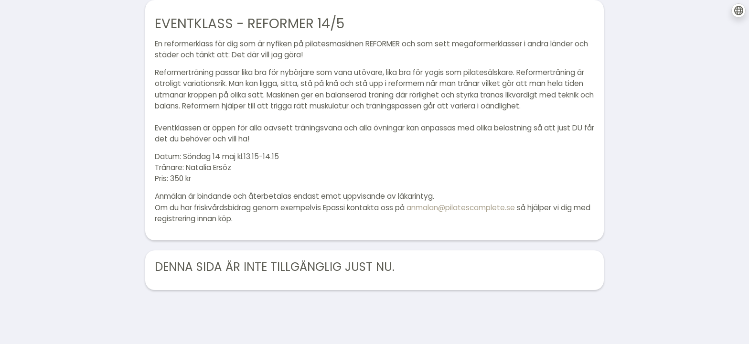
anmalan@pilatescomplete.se (461, 208)
